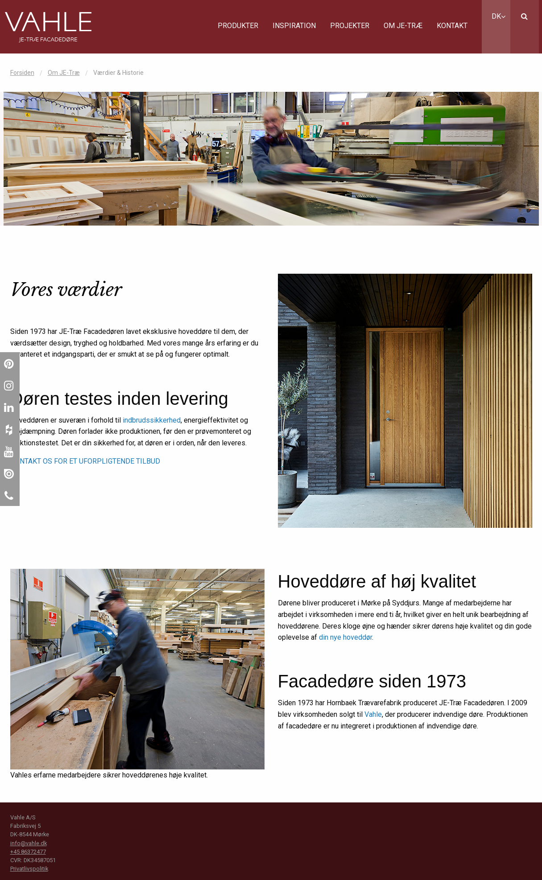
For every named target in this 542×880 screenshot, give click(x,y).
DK (498, 16)
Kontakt (452, 25)
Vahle (373, 714)
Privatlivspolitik (29, 868)
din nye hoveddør (345, 637)
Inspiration (294, 25)
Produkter (238, 25)
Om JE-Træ (403, 25)
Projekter (349, 25)
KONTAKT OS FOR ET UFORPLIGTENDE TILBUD (85, 461)
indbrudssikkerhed (152, 420)
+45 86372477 (28, 851)
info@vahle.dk (28, 843)
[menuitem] (238, 26)
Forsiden (22, 72)
